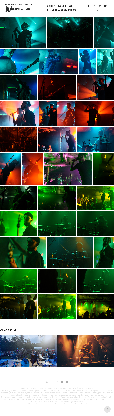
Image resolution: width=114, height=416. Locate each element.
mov (12, 7)
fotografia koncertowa (13, 4)
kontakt (8, 11)
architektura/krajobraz (14, 9)
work (28, 9)
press (7, 7)
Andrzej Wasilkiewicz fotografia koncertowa (61, 8)
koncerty (28, 4)
